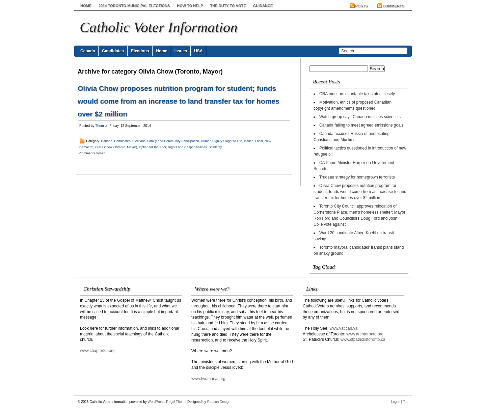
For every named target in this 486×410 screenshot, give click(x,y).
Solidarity (215, 147)
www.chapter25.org (97, 350)
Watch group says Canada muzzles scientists (360, 116)
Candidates (113, 51)
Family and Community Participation (173, 141)
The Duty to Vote (228, 6)
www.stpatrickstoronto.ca (363, 339)
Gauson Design (218, 402)
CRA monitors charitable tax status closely (357, 93)
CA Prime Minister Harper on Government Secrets (354, 165)
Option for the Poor (152, 147)
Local (259, 141)
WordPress (156, 402)
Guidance (263, 6)
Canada (87, 51)
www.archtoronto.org (364, 334)
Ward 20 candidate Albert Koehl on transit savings (354, 235)
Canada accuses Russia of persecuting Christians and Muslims (351, 136)
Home (85, 6)
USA (198, 51)
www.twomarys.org (208, 378)
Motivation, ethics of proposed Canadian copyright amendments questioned (353, 105)
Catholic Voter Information (159, 27)
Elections (140, 51)
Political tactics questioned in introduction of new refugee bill (360, 151)
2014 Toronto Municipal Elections (134, 6)
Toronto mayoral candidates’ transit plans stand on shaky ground (359, 250)
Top (405, 402)
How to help (190, 6)
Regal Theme (176, 402)
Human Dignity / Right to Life (221, 141)
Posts (361, 6)
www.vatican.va (343, 328)
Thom (99, 126)
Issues (180, 51)
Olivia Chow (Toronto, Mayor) (116, 147)
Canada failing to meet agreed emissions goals (361, 125)
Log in (395, 402)
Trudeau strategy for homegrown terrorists (357, 177)
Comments (393, 6)
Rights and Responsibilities (187, 147)
